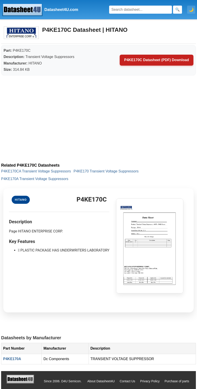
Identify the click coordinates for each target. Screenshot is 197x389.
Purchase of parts (177, 381)
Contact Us (127, 381)
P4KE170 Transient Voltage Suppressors (106, 171)
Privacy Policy (150, 381)
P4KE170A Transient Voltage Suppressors (34, 179)
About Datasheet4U (101, 381)
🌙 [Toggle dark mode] (191, 9)
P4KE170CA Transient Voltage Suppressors (36, 171)
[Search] (140, 10)
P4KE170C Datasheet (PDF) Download (156, 60)
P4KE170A (12, 359)
